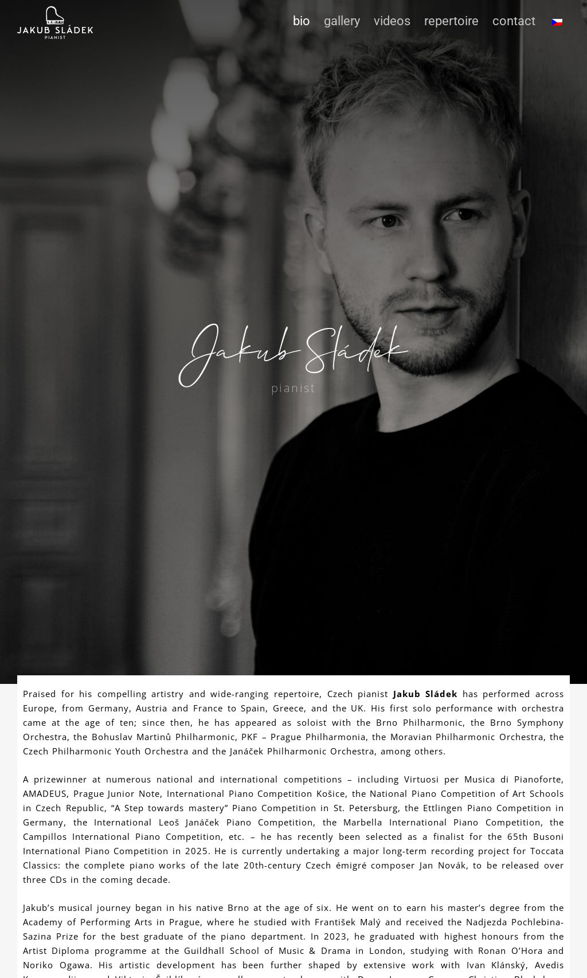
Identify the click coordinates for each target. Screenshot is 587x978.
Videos (392, 21)
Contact (513, 21)
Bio (301, 21)
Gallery (342, 21)
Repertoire (451, 21)
